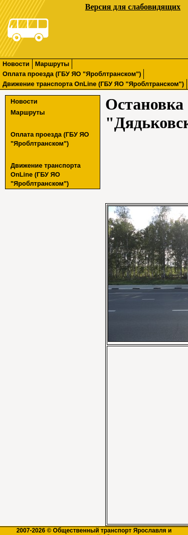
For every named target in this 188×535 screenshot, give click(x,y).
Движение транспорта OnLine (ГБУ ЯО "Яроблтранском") (93, 84)
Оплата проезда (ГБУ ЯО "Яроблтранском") (72, 74)
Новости (16, 64)
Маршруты (52, 64)
